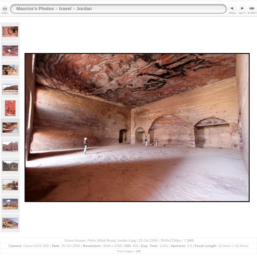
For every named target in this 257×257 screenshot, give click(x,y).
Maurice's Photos (35, 8)
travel (65, 8)
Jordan (84, 8)
